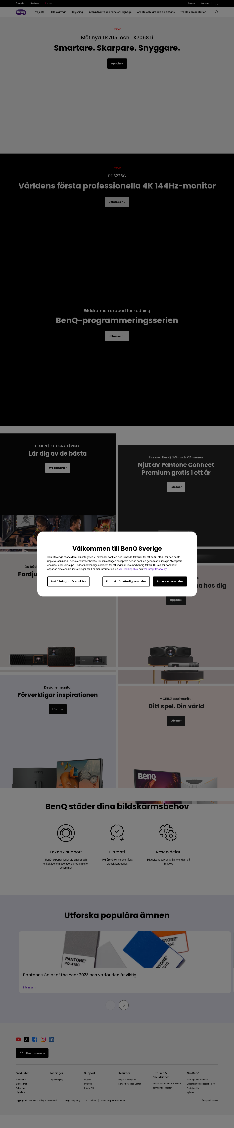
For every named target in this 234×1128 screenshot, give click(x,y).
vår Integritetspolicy (155, 569)
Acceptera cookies (170, 581)
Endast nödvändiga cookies (126, 581)
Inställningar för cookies (68, 581)
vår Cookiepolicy (128, 569)
